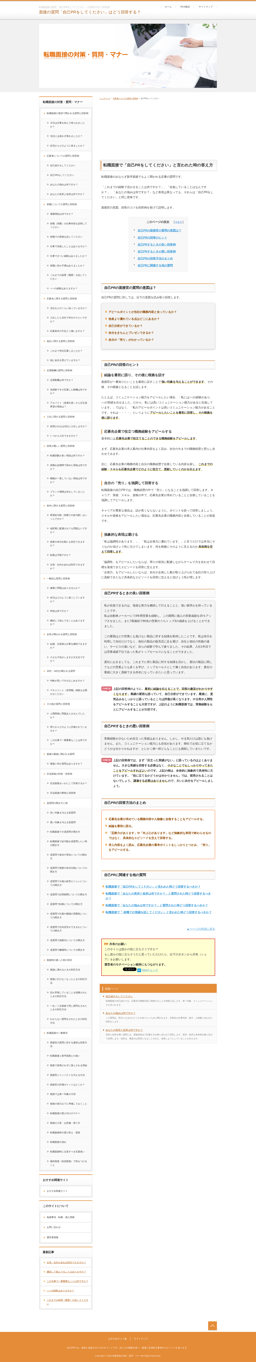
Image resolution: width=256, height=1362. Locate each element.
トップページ (105, 98)
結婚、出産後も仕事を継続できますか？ (68, 646)
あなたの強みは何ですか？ (120, 1013)
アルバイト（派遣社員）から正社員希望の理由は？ (68, 404)
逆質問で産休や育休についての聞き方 (68, 856)
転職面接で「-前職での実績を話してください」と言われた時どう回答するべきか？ (159, 912)
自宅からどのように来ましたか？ (67, 145)
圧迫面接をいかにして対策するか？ (68, 783)
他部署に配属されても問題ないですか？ (68, 530)
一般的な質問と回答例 (58, 578)
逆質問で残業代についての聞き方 (67, 940)
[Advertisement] (158, 129)
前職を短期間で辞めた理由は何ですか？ (68, 467)
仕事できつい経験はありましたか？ (68, 256)
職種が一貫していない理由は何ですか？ (68, 480)
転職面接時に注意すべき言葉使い (67, 1151)
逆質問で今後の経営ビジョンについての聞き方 (68, 883)
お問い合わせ (54, 1227)
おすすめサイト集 (117, 1338)
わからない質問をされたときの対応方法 (68, 1021)
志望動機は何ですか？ (61, 380)
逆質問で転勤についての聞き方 (66, 904)
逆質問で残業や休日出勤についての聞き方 (68, 870)
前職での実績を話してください (66, 236)
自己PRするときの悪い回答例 (157, 251)
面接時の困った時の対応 (59, 960)
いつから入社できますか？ (64, 435)
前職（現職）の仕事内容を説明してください (68, 225)
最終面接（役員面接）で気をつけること (68, 1163)
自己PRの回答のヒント (152, 237)
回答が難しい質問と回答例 (60, 446)
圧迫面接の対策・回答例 (59, 774)
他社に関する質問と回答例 (60, 341)
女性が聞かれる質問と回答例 (62, 634)
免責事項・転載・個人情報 (60, 1217)
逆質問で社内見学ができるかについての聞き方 (68, 929)
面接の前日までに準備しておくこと (68, 1103)
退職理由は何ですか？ (61, 214)
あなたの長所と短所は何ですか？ (124, 1030)
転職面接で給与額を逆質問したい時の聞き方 (68, 843)
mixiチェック (150, 970)
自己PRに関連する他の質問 (155, 265)
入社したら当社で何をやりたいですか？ (68, 319)
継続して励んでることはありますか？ (67, 622)
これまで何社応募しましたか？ (66, 350)
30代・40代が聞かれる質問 (61, 671)
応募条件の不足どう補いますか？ (67, 331)
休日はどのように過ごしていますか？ (67, 599)
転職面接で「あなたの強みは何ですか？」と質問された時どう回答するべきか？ (157, 905)
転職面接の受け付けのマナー (65, 1113)
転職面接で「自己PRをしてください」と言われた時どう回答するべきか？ (153, 886)
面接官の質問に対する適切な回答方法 (68, 1044)
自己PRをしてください (62, 175)
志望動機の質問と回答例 (59, 370)
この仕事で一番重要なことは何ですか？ (68, 742)
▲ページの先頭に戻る (201, 928)
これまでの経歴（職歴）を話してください (68, 277)
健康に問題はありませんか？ (65, 588)
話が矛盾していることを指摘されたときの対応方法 (68, 994)
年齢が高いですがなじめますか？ (67, 680)
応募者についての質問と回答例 (125, 98)
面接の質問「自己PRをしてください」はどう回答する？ (90, 12)
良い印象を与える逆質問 (63, 812)
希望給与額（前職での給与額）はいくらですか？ (68, 517)
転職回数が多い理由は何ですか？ (67, 455)
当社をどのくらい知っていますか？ (68, 308)
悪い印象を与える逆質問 (63, 822)
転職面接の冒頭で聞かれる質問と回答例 (67, 113)
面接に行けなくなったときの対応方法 (68, 981)
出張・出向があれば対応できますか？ (67, 566)
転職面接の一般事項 (57, 1033)
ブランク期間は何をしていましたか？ (67, 493)
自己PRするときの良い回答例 (157, 244)
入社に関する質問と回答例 (60, 416)
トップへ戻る (212, 1325)
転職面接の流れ (58, 1142)
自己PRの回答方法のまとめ (155, 258)
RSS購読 (185, 7)
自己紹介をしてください (119, 996)
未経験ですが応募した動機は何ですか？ (68, 391)
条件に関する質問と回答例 (60, 505)
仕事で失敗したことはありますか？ (68, 246)
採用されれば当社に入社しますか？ (68, 426)
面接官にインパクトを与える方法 (67, 1075)
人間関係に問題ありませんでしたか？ (67, 715)
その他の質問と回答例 (58, 704)
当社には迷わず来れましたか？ (66, 136)
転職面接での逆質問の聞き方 (65, 831)
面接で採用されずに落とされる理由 (68, 1065)
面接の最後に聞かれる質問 (60, 754)
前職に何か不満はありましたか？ (67, 265)
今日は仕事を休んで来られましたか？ (67, 125)
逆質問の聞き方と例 (57, 803)
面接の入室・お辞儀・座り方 (65, 1123)
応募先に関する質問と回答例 (62, 298)
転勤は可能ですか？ (60, 555)
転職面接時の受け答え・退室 (65, 1132)
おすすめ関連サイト (57, 1191)
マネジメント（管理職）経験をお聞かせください (68, 692)
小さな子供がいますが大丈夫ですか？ (67, 659)
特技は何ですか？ (59, 611)
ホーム (168, 7)
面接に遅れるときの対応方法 (65, 969)
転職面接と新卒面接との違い (65, 1055)
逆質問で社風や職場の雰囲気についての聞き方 (68, 915)
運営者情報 (52, 1237)
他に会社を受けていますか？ (65, 360)
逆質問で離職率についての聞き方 (67, 950)
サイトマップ (206, 7)
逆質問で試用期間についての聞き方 (68, 894)
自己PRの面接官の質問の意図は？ (159, 230)
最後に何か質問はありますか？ (66, 763)
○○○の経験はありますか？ (64, 288)
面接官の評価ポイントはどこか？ (67, 1084)
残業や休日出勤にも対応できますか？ (67, 543)
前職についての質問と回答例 (62, 204)
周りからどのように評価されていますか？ (68, 729)
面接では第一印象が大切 (63, 1094)
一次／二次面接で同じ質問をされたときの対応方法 (68, 1008)
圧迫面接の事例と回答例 (63, 793)
